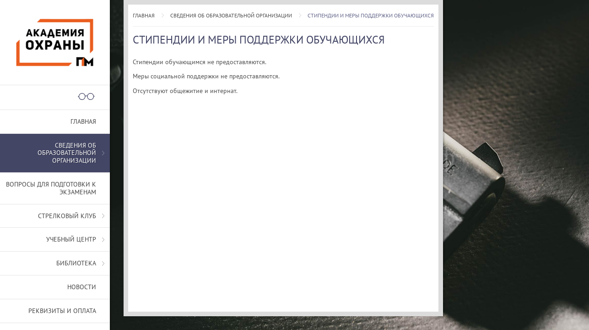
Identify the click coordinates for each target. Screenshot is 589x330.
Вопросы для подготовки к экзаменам (51, 188)
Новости (81, 287)
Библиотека (76, 263)
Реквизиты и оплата (62, 311)
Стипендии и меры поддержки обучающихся (371, 15)
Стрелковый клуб (67, 216)
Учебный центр (71, 239)
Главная (144, 15)
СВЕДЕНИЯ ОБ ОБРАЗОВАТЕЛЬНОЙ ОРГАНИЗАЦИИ (231, 15)
